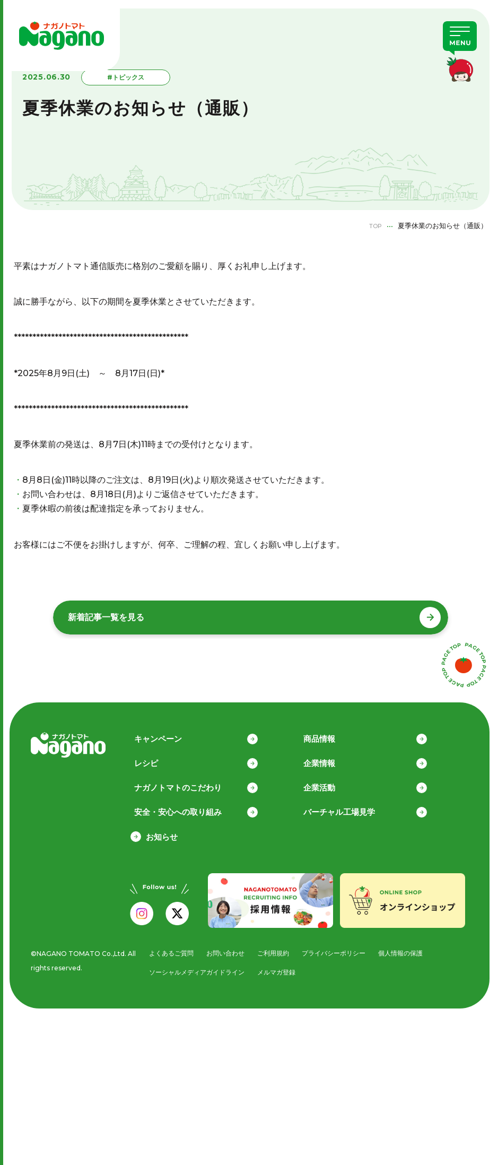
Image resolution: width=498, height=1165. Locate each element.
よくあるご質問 (168, 949)
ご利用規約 (276, 949)
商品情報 (331, 732)
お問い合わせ (225, 949)
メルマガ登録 (280, 968)
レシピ (158, 757)
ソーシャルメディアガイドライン (195, 968)
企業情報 (331, 757)
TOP (373, 225)
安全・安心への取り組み (189, 808)
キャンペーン (170, 732)
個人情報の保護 (412, 949)
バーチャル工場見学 (351, 808)
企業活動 (331, 783)
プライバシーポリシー (340, 949)
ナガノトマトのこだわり (189, 783)
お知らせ (162, 833)
